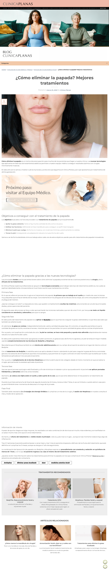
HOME (4, 69)
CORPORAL (29, 8)
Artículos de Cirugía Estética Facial (45, 69)
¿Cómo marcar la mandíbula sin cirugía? (20, 543)
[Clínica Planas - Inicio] (18, 4)
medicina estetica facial (60, 463)
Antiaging (8, 463)
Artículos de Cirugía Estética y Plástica (19, 69)
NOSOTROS (103, 8)
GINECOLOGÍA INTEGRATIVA (58, 8)
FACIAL (5, 8)
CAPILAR (11, 8)
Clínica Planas (65, 90)
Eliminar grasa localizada (26, 463)
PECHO (23, 8)
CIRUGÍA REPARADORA (74, 8)
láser (44, 463)
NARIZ (17, 8)
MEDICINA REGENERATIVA (90, 8)
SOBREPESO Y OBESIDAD (41, 8)
